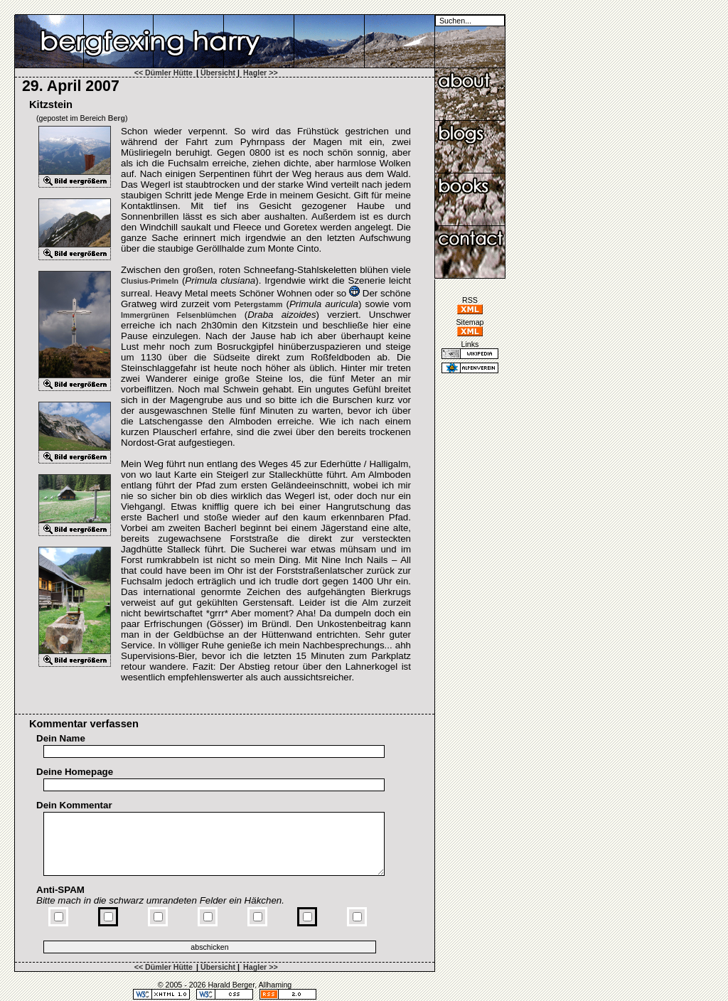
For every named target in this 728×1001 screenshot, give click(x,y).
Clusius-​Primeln (149, 281)
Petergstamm (259, 304)
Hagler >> (260, 72)
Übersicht (217, 72)
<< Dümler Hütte (163, 72)
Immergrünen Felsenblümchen (179, 315)
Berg (116, 118)
